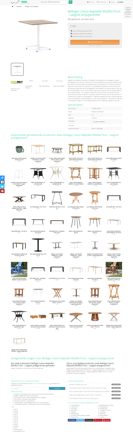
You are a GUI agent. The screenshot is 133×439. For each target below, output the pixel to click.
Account (112, 2)
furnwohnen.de (18, 429)
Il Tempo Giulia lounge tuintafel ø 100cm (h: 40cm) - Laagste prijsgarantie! (90, 370)
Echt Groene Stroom (20, 397)
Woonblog (74, 408)
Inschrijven (57, 388)
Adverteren (103, 414)
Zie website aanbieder (99, 121)
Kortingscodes (103, 408)
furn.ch (16, 421)
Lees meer (127, 16)
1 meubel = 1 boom (105, 410)
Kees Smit (89, 19)
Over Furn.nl (74, 407)
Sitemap (73, 412)
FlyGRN (16, 396)
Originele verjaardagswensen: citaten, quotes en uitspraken (95, 395)
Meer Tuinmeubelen (59, 86)
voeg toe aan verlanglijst (94, 45)
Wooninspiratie (104, 415)
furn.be (16, 411)
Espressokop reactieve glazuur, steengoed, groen (101, 368)
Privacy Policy (74, 417)
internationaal (30, 401)
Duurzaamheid (104, 407)
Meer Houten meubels (28, 87)
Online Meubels (75, 405)
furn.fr (15, 409)
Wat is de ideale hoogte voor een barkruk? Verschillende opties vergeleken (95, 391)
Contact (102, 417)
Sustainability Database (20, 404)
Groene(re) (24, 2)
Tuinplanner (103, 412)
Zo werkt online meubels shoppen (80, 415)
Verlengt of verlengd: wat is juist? (95, 384)
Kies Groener (17, 399)
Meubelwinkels (75, 414)
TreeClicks (17, 394)
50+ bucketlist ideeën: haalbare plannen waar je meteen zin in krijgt (95, 388)
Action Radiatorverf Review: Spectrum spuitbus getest (95, 398)
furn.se (16, 419)
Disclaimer (74, 410)
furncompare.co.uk (19, 431)
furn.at (16, 414)
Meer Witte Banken (44, 86)
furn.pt (16, 424)
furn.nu (16, 416)
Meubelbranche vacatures (107, 405)
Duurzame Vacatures (20, 401)
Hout (31, 81)
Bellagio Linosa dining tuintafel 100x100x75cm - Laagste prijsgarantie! (85, 370)
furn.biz (16, 426)
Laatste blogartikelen (76, 381)
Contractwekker (18, 402)
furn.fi (15, 428)
